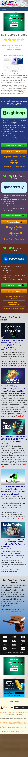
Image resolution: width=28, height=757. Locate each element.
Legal (19, 712)
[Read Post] (22, 366)
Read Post (21, 731)
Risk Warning (15, 712)
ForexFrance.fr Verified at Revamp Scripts (19, 727)
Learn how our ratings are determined (14, 49)
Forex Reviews (20, 8)
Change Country (23, 707)
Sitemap (26, 712)
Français (11, 701)
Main (8, 8)
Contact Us (6, 712)
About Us (2, 712)
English (13, 8)
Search (22, 712)
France (3, 8)
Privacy (10, 712)
